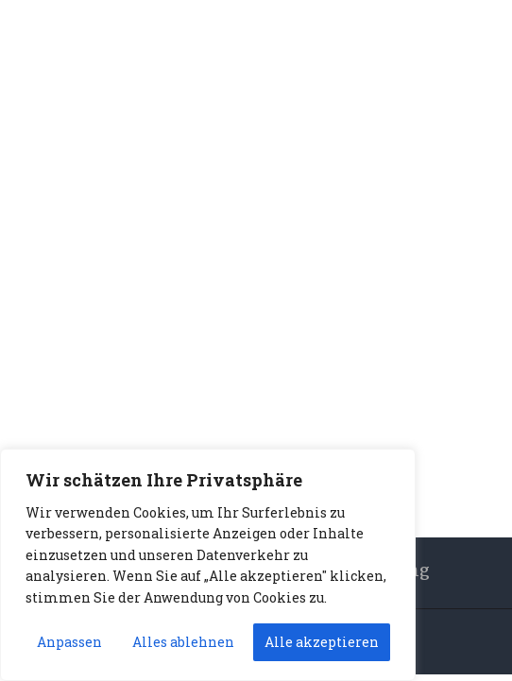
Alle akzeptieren (322, 642)
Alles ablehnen (183, 642)
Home (223, 305)
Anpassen (69, 642)
